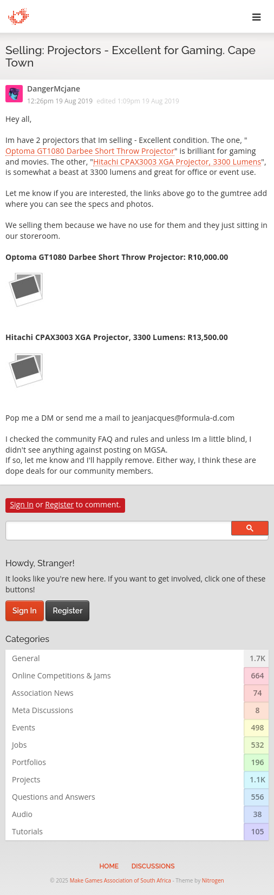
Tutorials (27, 831)
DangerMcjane (53, 89)
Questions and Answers (53, 797)
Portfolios (29, 762)
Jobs (19, 745)
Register (59, 504)
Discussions (153, 866)
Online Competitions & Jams (61, 675)
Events (23, 727)
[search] (137, 530)
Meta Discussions (42, 710)
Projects (26, 779)
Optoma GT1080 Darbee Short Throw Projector (89, 151)
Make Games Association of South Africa (120, 880)
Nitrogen (213, 880)
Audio (22, 814)
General (26, 658)
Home (109, 866)
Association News (43, 693)
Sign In (22, 504)
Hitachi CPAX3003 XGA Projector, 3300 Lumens (177, 162)
